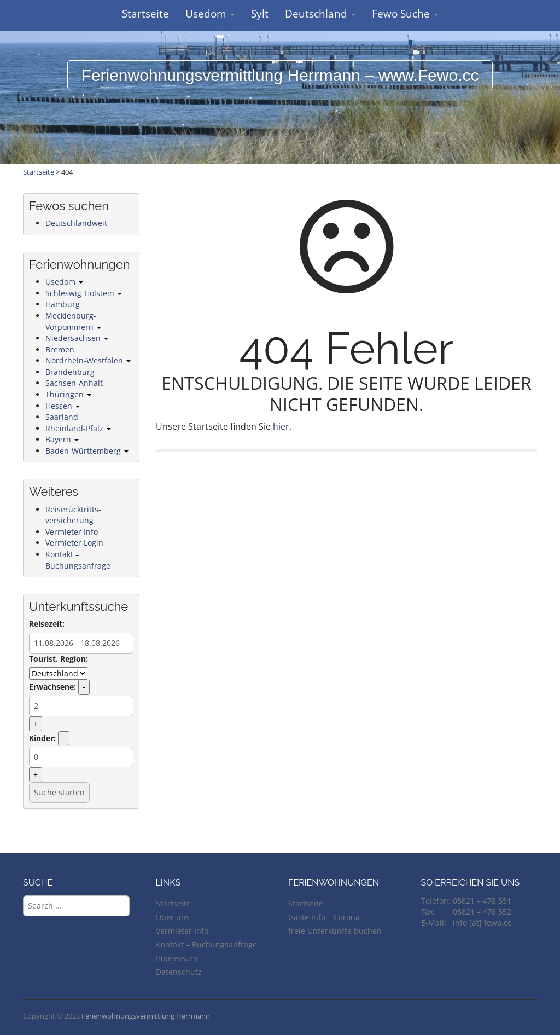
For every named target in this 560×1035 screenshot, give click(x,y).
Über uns (173, 917)
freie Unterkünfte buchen (335, 931)
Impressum (176, 958)
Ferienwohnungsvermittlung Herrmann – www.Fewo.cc (280, 75)
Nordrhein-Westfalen (88, 360)
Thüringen (68, 394)
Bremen (59, 349)
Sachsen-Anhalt (74, 383)
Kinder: (42, 738)
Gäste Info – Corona (324, 917)
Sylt (260, 14)
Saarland (61, 417)
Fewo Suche (405, 14)
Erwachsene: (52, 686)
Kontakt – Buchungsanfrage (77, 560)
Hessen (62, 406)
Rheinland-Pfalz (78, 428)
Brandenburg (70, 372)
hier (281, 426)
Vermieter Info (71, 532)
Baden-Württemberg (87, 451)
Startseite (145, 14)
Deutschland (320, 14)
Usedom (210, 14)
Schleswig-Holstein (83, 293)
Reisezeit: (47, 623)
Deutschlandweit (76, 223)
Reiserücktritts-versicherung (73, 515)
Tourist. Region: (58, 659)
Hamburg (62, 304)
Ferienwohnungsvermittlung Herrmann (145, 1016)
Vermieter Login (74, 542)
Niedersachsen (76, 338)
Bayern (62, 439)
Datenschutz (179, 972)
